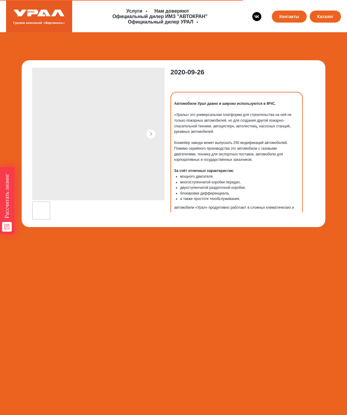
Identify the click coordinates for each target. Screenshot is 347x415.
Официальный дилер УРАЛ (161, 21)
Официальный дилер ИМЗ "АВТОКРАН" (159, 16)
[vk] (256, 16)
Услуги (135, 11)
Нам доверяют (172, 11)
